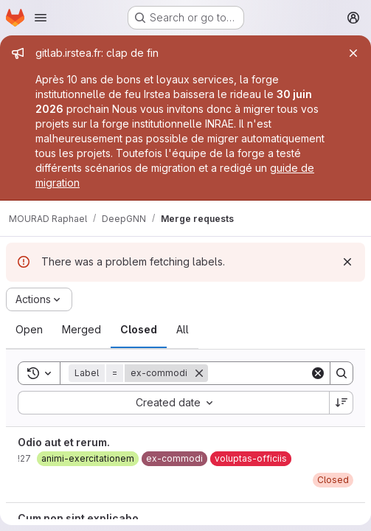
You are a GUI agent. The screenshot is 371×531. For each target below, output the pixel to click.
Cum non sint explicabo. (80, 518)
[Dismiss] (347, 262)
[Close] (353, 53)
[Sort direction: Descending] (341, 402)
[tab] (29, 329)
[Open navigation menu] (40, 18)
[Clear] (318, 373)
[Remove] (199, 373)
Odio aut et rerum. (64, 442)
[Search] (341, 373)
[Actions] (39, 299)
